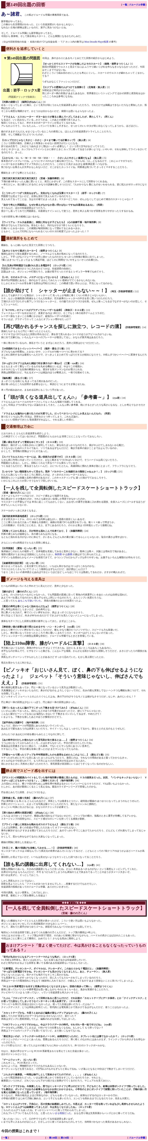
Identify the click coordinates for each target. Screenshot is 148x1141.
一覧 (125, 4)
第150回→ (66, 1138)
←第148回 (52, 1138)
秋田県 (58, 554)
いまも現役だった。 (63, 1113)
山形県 (68, 554)
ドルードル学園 (137, 4)
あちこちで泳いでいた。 (30, 600)
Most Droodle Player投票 (96, 42)
